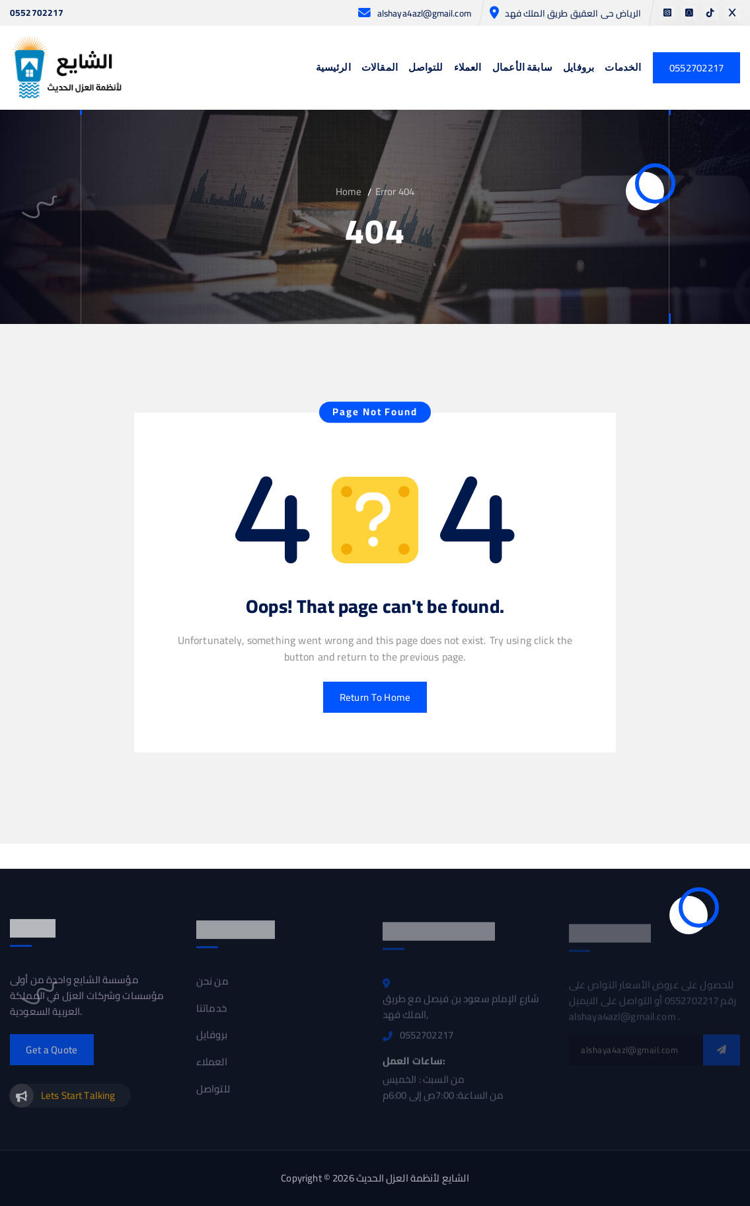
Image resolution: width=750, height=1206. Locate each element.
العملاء (468, 68)
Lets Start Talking (78, 1101)
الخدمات (623, 68)
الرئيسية (333, 68)
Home (349, 191)
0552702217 (37, 13)
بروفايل (578, 68)
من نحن (212, 987)
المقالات (379, 68)
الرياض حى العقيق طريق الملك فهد (573, 13)
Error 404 (394, 191)
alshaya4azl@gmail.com (424, 13)
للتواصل (425, 68)
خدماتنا (211, 1014)
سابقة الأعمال (522, 68)
